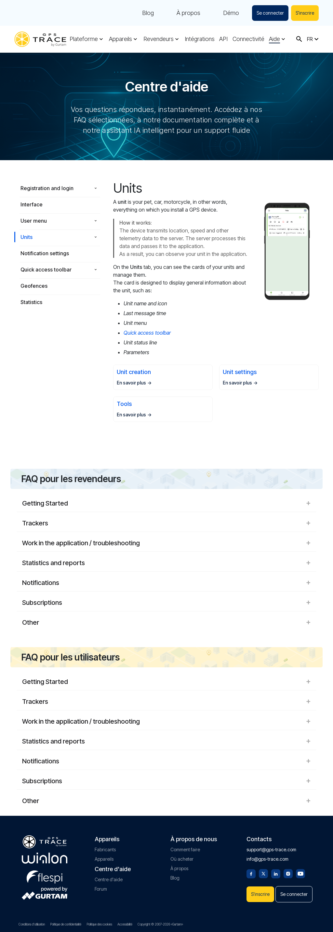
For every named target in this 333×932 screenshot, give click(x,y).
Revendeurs (158, 39)
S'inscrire (305, 13)
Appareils (120, 39)
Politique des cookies (99, 924)
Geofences (33, 286)
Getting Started (166, 503)
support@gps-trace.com (271, 849)
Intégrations (200, 39)
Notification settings (44, 253)
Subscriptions (166, 602)
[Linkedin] (275, 873)
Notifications (166, 582)
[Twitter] (263, 873)
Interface (31, 204)
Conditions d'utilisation (32, 924)
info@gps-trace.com (267, 859)
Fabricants (105, 849)
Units (26, 237)
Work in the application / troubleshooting (166, 543)
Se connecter (270, 13)
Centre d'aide (109, 879)
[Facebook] (251, 873)
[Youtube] (300, 873)
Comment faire (185, 849)
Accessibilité (124, 924)
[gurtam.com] (45, 858)
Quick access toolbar (46, 269)
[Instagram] (288, 873)
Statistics (31, 302)
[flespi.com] (45, 875)
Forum (101, 889)
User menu (33, 220)
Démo (231, 13)
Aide (274, 39)
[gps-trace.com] (40, 39)
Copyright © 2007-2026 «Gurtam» (160, 924)
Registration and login (46, 188)
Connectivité (248, 39)
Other (166, 622)
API (223, 39)
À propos (188, 13)
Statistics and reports (166, 562)
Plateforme (84, 39)
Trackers (166, 523)
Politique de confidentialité (65, 924)
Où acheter (181, 859)
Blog (148, 13)
